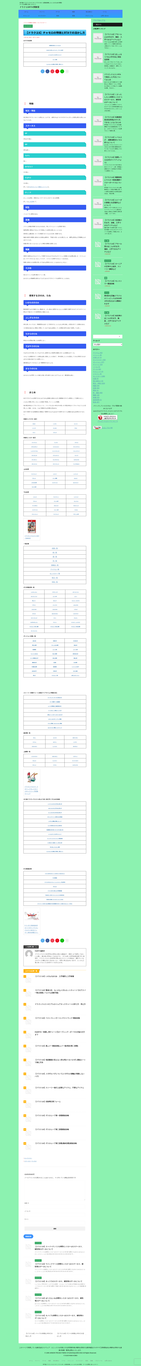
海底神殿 (55, 663)
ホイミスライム (76, 446)
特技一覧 (55, 580)
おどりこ (55, 737)
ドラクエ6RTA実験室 (29, 7)
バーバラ (34, 428)
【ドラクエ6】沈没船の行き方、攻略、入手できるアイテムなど (113, 209)
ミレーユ (76, 423)
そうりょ (34, 737)
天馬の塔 (55, 667)
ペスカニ (76, 508)
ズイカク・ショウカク (75, 619)
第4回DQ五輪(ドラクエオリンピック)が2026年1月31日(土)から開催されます (112, 282)
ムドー (76, 594)
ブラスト (34, 603)
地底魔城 (34, 646)
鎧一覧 (55, 551)
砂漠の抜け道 (75, 650)
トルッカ (35, 495)
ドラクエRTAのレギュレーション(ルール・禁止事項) (55, 875)
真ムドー (34, 598)
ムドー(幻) (54, 594)
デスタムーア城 (55, 671)
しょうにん (54, 741)
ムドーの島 (54, 646)
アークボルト (35, 504)
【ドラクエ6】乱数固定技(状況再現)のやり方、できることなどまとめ (113, 114)
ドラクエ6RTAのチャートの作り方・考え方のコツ (54, 867)
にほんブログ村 (103, 406)
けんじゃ (34, 755)
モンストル (76, 499)
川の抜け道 (75, 638)
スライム (76, 442)
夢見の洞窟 (34, 642)
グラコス (34, 611)
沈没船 (55, 659)
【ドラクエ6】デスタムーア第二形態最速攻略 (51, 1122)
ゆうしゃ (34, 760)
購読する (97, 24)
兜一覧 (55, 559)
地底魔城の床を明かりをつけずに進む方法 (55, 824)
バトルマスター (34, 751)
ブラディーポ (54, 590)
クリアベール (54, 481)
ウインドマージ (76, 450)
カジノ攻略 (55, 59)
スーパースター (75, 755)
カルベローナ (75, 481)
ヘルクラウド (75, 611)
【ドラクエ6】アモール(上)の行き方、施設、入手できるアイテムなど (113, 36)
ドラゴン (55, 760)
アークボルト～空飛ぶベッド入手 (55, 706)
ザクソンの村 (76, 512)
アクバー (55, 619)
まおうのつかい (55, 611)
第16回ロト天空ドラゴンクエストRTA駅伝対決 (54, 888)
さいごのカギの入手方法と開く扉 (55, 807)
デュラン (76, 615)
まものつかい (34, 741)
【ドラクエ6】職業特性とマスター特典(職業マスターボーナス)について (113, 171)
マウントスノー (35, 512)
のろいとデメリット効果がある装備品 (54, 811)
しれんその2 (34, 607)
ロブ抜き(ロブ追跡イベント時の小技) (55, 837)
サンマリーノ (56, 495)
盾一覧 (55, 555)
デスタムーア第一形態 (34, 624)
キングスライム (56, 459)
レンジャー (54, 755)
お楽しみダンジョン (75, 671)
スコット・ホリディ (75, 598)
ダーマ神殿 (55, 477)
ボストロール (34, 463)
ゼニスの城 (34, 485)
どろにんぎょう (34, 446)
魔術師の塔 (34, 659)
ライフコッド (34, 473)
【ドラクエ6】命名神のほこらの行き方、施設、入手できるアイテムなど (113, 299)
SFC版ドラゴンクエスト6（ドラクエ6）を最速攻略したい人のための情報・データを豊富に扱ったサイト (70, 1357)
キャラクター (42, 15)
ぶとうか (55, 733)
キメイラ (76, 454)
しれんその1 (76, 603)
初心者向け (89, 12)
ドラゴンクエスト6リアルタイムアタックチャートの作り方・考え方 (59, 997)
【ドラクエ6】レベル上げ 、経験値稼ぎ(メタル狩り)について (113, 134)
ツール (105, 12)
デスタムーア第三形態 (75, 624)
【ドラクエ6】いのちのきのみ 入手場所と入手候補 (53, 969)
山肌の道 (34, 638)
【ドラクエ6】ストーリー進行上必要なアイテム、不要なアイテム (58, 1081)
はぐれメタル (76, 459)
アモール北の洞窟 (55, 642)
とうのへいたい (34, 590)
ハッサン (55, 423)
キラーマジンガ (34, 615)
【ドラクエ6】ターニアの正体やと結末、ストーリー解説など (113, 250)
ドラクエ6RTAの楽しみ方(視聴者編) (55, 884)
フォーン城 (56, 508)
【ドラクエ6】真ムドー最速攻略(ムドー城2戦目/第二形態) (55, 1039)
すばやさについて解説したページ (38, 187)
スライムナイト (56, 454)
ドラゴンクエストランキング (108, 400)
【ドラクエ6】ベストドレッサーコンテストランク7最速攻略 (56, 1011)
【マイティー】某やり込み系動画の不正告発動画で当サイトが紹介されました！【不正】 (54, 897)
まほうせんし (54, 751)
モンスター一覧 (55, 572)
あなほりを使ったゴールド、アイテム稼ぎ (55, 50)
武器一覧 (55, 546)
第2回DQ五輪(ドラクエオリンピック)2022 (55, 892)
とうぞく (75, 737)
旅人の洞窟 (54, 650)
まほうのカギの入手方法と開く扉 (55, 803)
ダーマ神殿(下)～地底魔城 (54, 698)
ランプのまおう (76, 463)
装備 (73, 15)
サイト (26, 1211)
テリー (34, 432)
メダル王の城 (34, 481)
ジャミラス (55, 603)
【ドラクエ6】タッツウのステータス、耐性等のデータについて (57, 1274)
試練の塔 (55, 638)
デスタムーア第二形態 (54, 624)
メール (27, 1203)
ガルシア (55, 598)
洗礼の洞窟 (54, 655)
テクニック (26, 15)
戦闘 (73, 12)
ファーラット (34, 442)
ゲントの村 (56, 499)
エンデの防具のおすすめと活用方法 (55, 820)
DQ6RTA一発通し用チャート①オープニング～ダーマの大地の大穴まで (60, 1025)
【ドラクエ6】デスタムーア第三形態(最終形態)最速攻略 (54, 1136)
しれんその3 (55, 607)
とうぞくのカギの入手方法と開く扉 (55, 799)
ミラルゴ (76, 607)
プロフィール (89, 15)
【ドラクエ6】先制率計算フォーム (47, 1094)
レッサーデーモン (34, 450)
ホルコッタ (56, 504)
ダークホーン (34, 459)
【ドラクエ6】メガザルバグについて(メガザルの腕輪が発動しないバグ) (60, 1067)
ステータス (27, 1154)
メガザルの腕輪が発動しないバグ (55, 815)
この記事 (31, 201)
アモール (34, 477)
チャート (42, 12)
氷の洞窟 (75, 659)
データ (58, 12)
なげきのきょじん (34, 619)
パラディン (75, 751)
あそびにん (75, 741)
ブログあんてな (98, 20)
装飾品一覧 (55, 563)
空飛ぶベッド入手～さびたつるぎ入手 (54, 710)
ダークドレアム (34, 628)
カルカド (76, 477)
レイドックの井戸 (75, 663)
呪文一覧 (55, 576)
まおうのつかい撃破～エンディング (55, 723)
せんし (34, 733)
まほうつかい (75, 733)
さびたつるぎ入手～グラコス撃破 (55, 715)
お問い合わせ (105, 15)
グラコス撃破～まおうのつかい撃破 (55, 719)
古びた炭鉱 (75, 667)
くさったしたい (56, 446)
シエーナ (55, 473)
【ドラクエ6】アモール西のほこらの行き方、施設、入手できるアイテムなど (113, 233)
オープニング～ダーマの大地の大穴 (55, 694)
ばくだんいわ (34, 454)
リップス (56, 442)
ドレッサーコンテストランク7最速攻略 (55, 832)
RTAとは (55, 880)
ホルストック (76, 504)
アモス (76, 428)
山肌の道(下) (34, 667)
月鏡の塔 (75, 642)
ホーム (26, 12)
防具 (57, 15)
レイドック (75, 473)
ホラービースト (76, 590)
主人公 (34, 423)
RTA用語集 (54, 871)
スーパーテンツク (56, 450)
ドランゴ (55, 432)
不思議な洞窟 (34, 663)
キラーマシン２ (56, 463)
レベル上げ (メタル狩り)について (55, 55)
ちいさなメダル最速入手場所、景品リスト (55, 64)
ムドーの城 (75, 646)
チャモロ (55, 428)
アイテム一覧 (54, 567)
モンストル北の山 (34, 650)
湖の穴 (34, 671)
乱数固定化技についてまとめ (54, 45)
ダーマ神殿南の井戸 (34, 655)
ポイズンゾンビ (34, 594)
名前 (26, 1195)
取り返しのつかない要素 (55, 841)
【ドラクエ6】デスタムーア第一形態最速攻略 (51, 1108)
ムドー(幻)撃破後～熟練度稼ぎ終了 (54, 702)
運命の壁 (75, 655)
